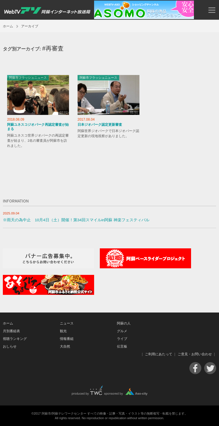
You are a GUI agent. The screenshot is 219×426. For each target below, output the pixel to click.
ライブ (122, 339)
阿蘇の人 (124, 323)
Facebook (195, 368)
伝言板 (122, 346)
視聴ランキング (15, 339)
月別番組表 (11, 331)
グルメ (122, 331)
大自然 (65, 346)
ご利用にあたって (158, 354)
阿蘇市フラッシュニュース (28, 77)
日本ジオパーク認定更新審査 (100, 125)
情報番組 (67, 339)
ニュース (67, 323)
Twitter (210, 368)
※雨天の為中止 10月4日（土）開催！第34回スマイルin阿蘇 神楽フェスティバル (76, 220)
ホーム (8, 26)
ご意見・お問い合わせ (195, 354)
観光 (63, 331)
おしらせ (10, 346)
